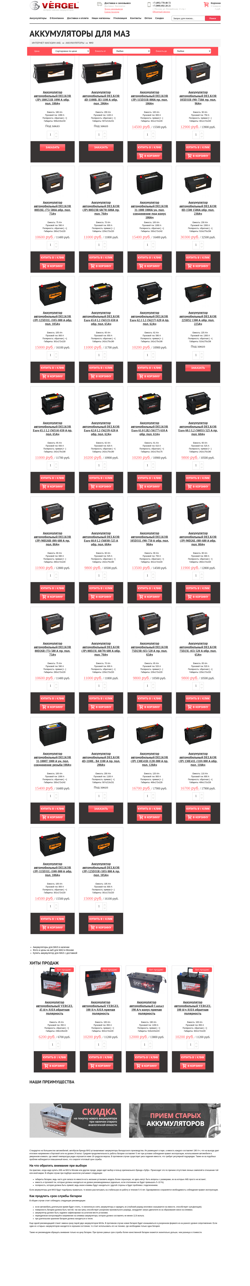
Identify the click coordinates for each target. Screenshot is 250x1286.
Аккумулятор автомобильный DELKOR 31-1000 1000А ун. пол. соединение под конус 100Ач (149, 210)
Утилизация (120, 18)
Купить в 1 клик (149, 147)
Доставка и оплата (78, 18)
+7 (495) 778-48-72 (162, 3)
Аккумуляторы (38, 18)
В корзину (151, 155)
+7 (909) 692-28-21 (162, 6)
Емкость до (161, 51)
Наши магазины (101, 18)
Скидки (159, 18)
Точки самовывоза (114, 9)
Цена (37, 51)
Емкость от (100, 51)
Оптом (148, 18)
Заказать (52, 147)
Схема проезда (112, 12)
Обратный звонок (161, 12)
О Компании (57, 18)
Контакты (135, 18)
